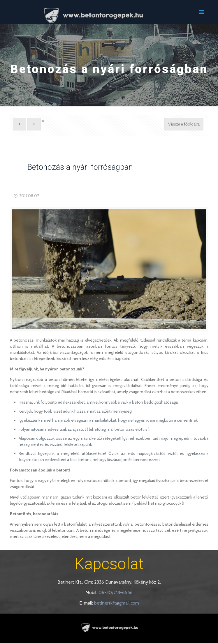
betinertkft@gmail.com (116, 603)
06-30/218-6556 (116, 592)
